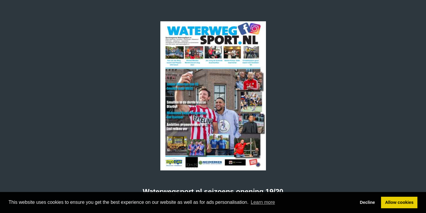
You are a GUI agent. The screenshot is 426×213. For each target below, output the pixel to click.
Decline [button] (367, 202)
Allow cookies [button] (399, 202)
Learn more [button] (263, 202)
